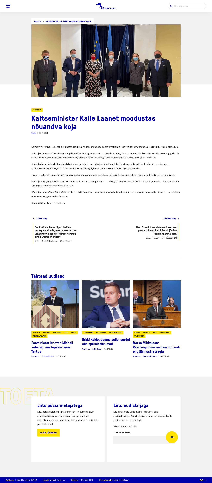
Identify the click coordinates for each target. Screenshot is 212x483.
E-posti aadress (121, 432)
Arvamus (35, 356)
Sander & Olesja (121, 480)
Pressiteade (37, 110)
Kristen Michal (48, 356)
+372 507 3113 (86, 480)
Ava (203, 480)
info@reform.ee (57, 480)
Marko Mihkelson (150, 356)
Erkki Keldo (96, 348)
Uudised (37, 21)
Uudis (33, 133)
